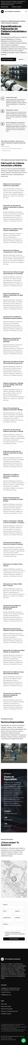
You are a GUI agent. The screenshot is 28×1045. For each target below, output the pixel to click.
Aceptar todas (4, 6)
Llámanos (22, 59)
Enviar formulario (14, 938)
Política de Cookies (6, 1006)
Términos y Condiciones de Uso (9, 1011)
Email (5, 911)
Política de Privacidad (6, 1009)
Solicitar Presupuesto (8, 59)
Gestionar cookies (16, 6)
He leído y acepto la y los (15, 934)
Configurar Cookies (6, 1013)
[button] (14, 879)
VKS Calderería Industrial (10, 11)
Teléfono (17, 911)
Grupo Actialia (12, 1039)
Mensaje (5, 924)
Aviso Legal (4, 1004)
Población (18, 917)
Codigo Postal (7, 917)
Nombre (5, 904)
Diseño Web (4, 1039)
